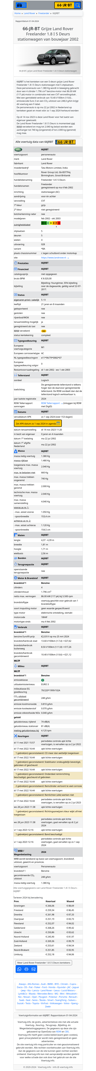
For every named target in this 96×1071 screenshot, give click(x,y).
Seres (35, 1000)
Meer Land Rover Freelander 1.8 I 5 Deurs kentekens (43, 962)
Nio (20, 996)
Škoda (42, 1000)
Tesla (28, 1003)
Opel (34, 996)
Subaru (72, 1000)
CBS (67, 1031)
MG (56, 993)
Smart (50, 1000)
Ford (44, 987)
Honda (52, 987)
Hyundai (61, 987)
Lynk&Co (22, 993)
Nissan (26, 996)
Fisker (37, 987)
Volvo (66, 1003)
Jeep (23, 990)
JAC (69, 987)
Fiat (31, 987)
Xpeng (74, 1003)
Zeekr (48, 1006)
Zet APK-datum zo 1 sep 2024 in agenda (38, 423)
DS (25, 987)
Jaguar (76, 987)
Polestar (53, 996)
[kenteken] (64, 5)
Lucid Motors (68, 990)
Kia (29, 990)
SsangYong (61, 1000)
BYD (57, 984)
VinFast (44, 1003)
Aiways (22, 984)
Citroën (64, 984)
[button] (19, 969)
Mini (62, 993)
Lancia (35, 990)
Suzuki (20, 1003)
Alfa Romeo (33, 984)
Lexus (57, 990)
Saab (21, 1000)
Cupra (73, 984)
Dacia (19, 987)
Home (18, 13)
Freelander (43, 13)
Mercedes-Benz (45, 993)
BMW (50, 984)
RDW (58, 1031)
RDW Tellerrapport (52, 403)
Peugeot (43, 996)
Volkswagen (56, 1003)
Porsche (63, 996)
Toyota (35, 1003)
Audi (43, 984)
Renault (73, 996)
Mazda (32, 993)
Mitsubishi (71, 993)
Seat (28, 1000)
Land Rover (29, 13)
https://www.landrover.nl (55, 257)
